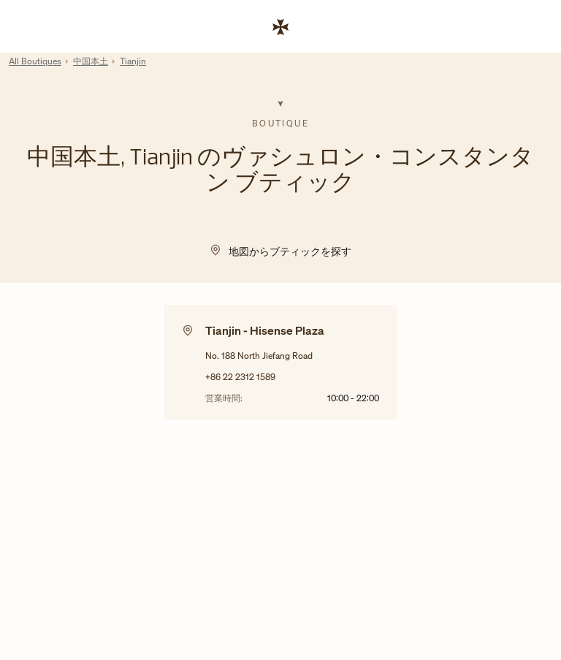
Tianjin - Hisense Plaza (264, 330)
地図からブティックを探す (290, 251)
